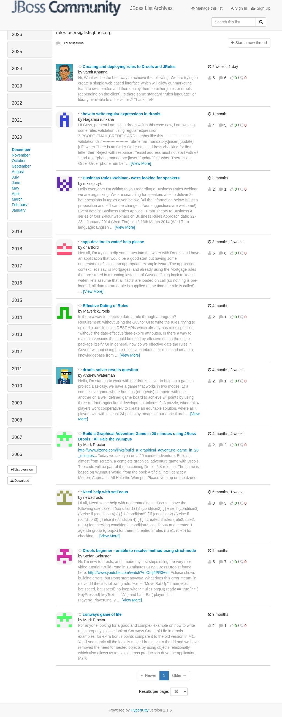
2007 (17, 437)
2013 (17, 334)
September (21, 166)
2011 (17, 368)
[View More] (141, 163)
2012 (17, 351)
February (19, 204)
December (21, 149)
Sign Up (260, 8)
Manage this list (207, 8)
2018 (17, 248)
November (21, 155)
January (19, 210)
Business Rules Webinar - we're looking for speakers (129, 178)
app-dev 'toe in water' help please (111, 242)
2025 (17, 51)
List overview (22, 470)
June (16, 182)
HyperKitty (140, 710)
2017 (17, 266)
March (17, 199)
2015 (17, 300)
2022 (17, 103)
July (15, 177)
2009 (17, 403)
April (16, 193)
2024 (17, 68)
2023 (17, 86)
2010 (17, 385)
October (19, 160)
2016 (17, 283)
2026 (17, 34)
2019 (17, 231)
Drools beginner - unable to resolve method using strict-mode (137, 550)
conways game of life (100, 614)
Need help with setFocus (103, 492)
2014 (17, 317)
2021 (17, 120)
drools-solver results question (108, 370)
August (18, 171)
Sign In (239, 8)
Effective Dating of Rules (103, 305)
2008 (17, 420)
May (15, 188)
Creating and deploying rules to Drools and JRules (127, 66)
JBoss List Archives (92, 8)
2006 (17, 454)
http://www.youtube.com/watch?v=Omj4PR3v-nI (128, 572)
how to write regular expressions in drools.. (120, 114)
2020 (17, 137)
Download (19, 481)
